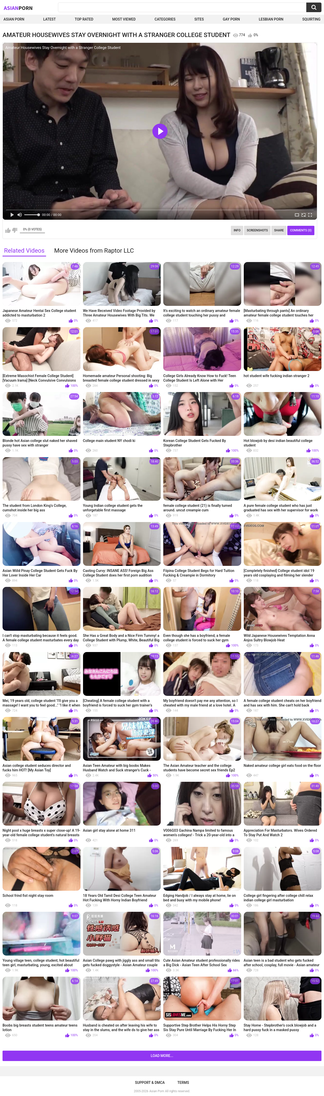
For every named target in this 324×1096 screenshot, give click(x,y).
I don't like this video (14, 230)
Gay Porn (231, 19)
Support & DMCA (150, 1083)
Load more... (162, 1056)
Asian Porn (14, 19)
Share (279, 230)
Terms (183, 1083)
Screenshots (257, 230)
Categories (165, 19)
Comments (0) (301, 230)
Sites (199, 19)
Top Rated (84, 19)
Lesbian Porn (271, 19)
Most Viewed (123, 19)
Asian (18, 7)
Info (237, 230)
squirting (311, 19)
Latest (49, 19)
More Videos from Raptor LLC (94, 250)
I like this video (8, 230)
